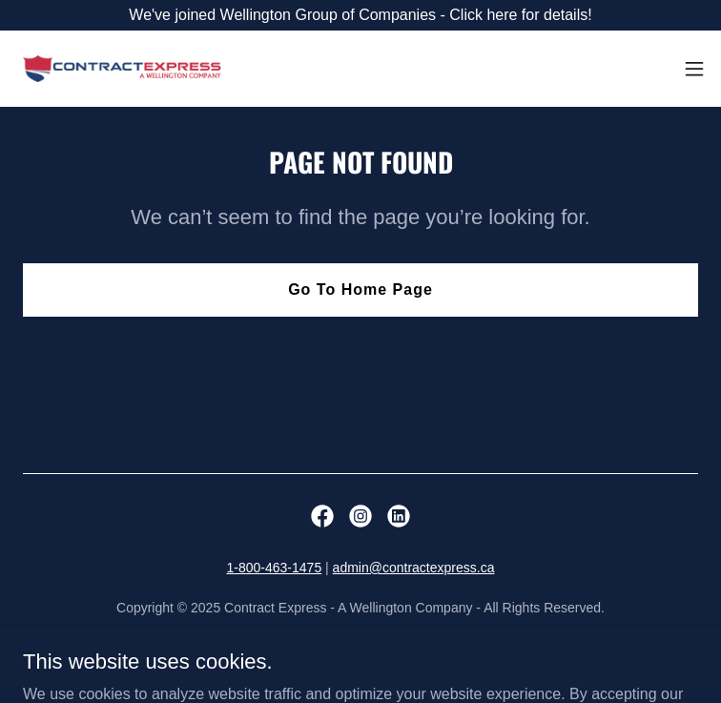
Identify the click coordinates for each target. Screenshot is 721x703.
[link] (122, 68)
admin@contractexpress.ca (414, 567)
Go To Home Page (360, 289)
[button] (694, 69)
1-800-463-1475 (274, 567)
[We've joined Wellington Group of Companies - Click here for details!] (360, 15)
